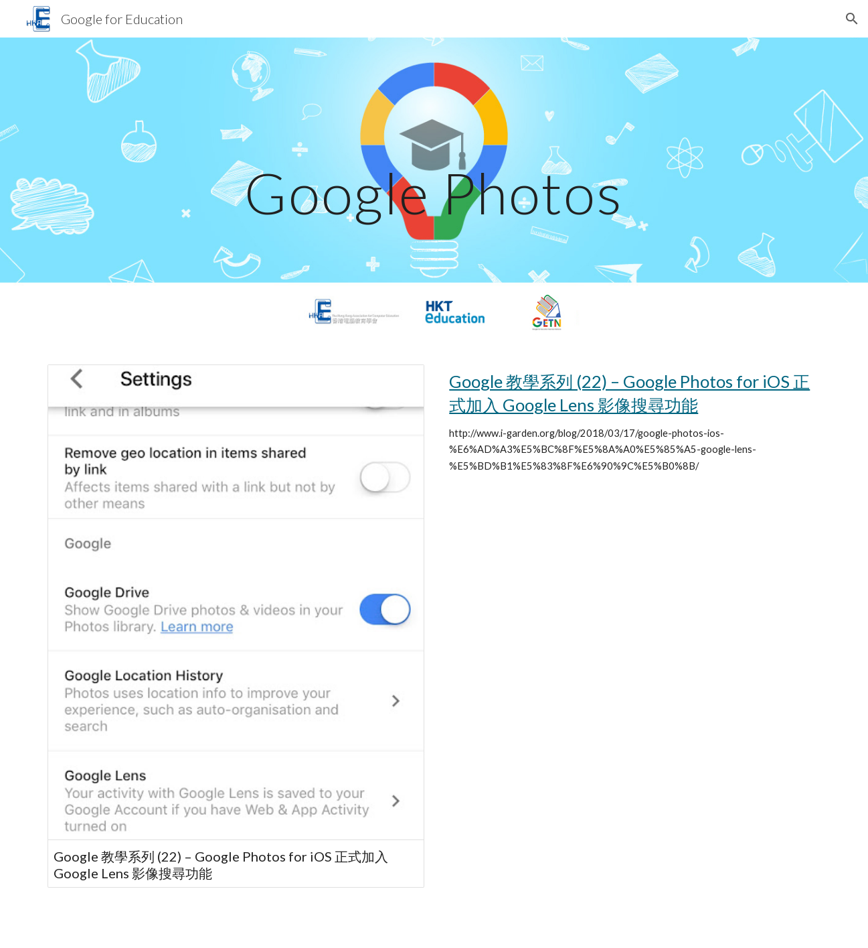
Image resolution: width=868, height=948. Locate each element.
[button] (852, 19)
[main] (434, 192)
